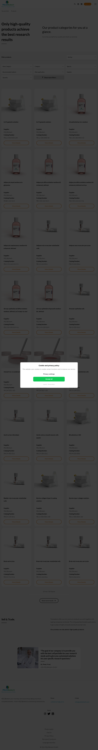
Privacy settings (49, 374)
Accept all (49, 379)
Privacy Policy (51, 384)
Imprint (45, 384)
